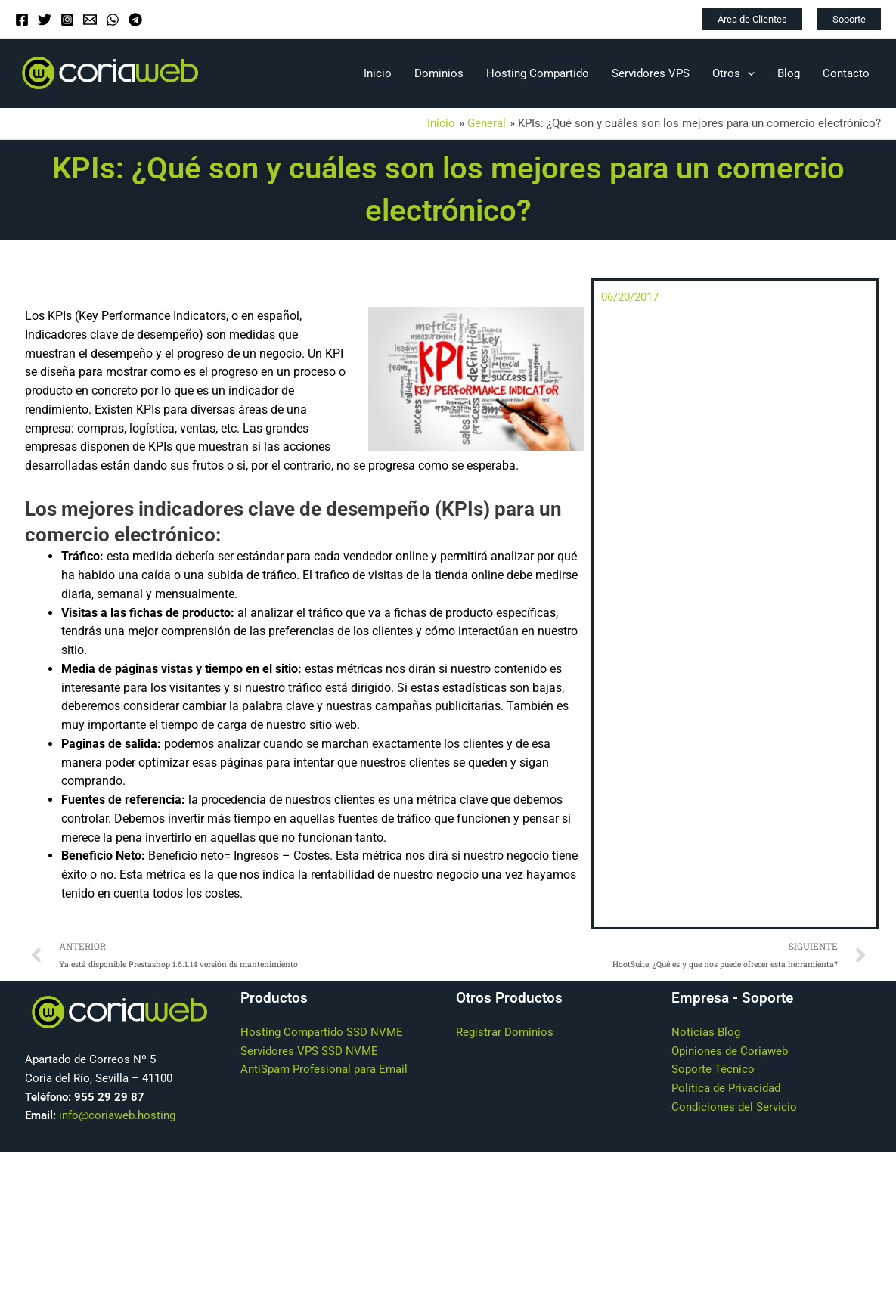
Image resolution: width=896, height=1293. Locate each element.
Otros (733, 73)
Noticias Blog (705, 1032)
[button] (752, 19)
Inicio (378, 73)
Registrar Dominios (504, 1032)
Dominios (439, 73)
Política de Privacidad (725, 1088)
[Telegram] (135, 19)
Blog (788, 73)
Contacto (846, 73)
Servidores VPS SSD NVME (309, 1051)
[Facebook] (22, 19)
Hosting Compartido (537, 73)
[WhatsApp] (112, 19)
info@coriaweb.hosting (117, 1115)
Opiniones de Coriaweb (729, 1051)
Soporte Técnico (713, 1069)
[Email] (90, 19)
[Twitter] (44, 19)
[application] (747, 73)
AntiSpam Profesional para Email (324, 1069)
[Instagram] (67, 19)
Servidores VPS (651, 73)
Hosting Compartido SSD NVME (321, 1032)
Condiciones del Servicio (734, 1107)
